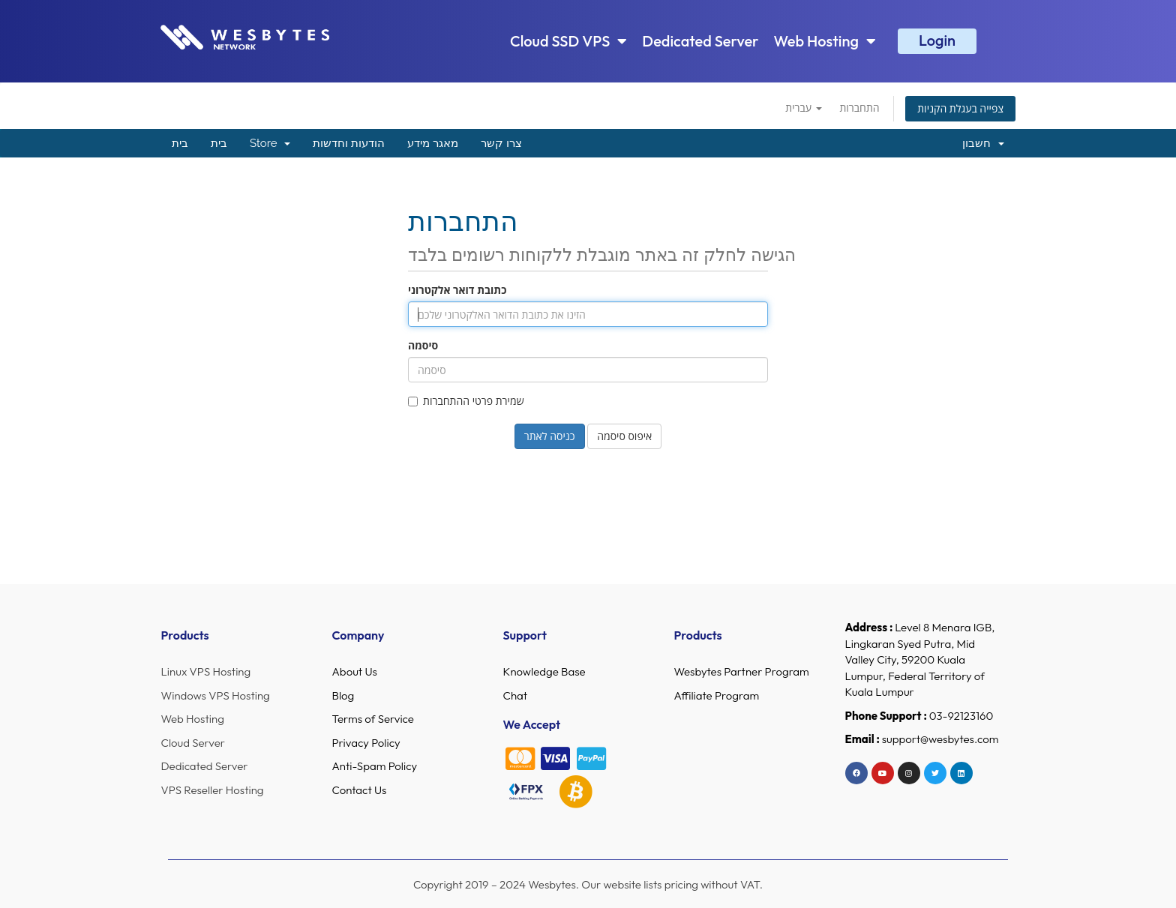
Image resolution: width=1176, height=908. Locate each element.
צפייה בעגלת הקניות (960, 108)
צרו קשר (501, 143)
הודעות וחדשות (349, 143)
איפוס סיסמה (624, 436)
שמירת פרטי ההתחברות (466, 401)
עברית (803, 107)
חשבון (983, 143)
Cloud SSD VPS (568, 41)
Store (270, 143)
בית (180, 143)
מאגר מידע (432, 143)
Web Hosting (825, 41)
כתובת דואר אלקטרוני (457, 290)
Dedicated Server (700, 40)
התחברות (859, 107)
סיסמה (423, 345)
